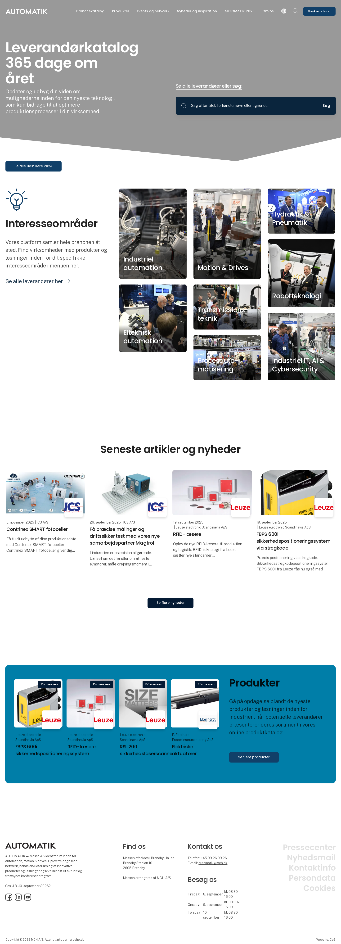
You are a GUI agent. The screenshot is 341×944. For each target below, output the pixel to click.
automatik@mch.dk (212, 863)
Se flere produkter (254, 757)
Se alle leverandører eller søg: (209, 86)
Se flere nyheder (171, 602)
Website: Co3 (326, 939)
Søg (326, 105)
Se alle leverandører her (34, 281)
